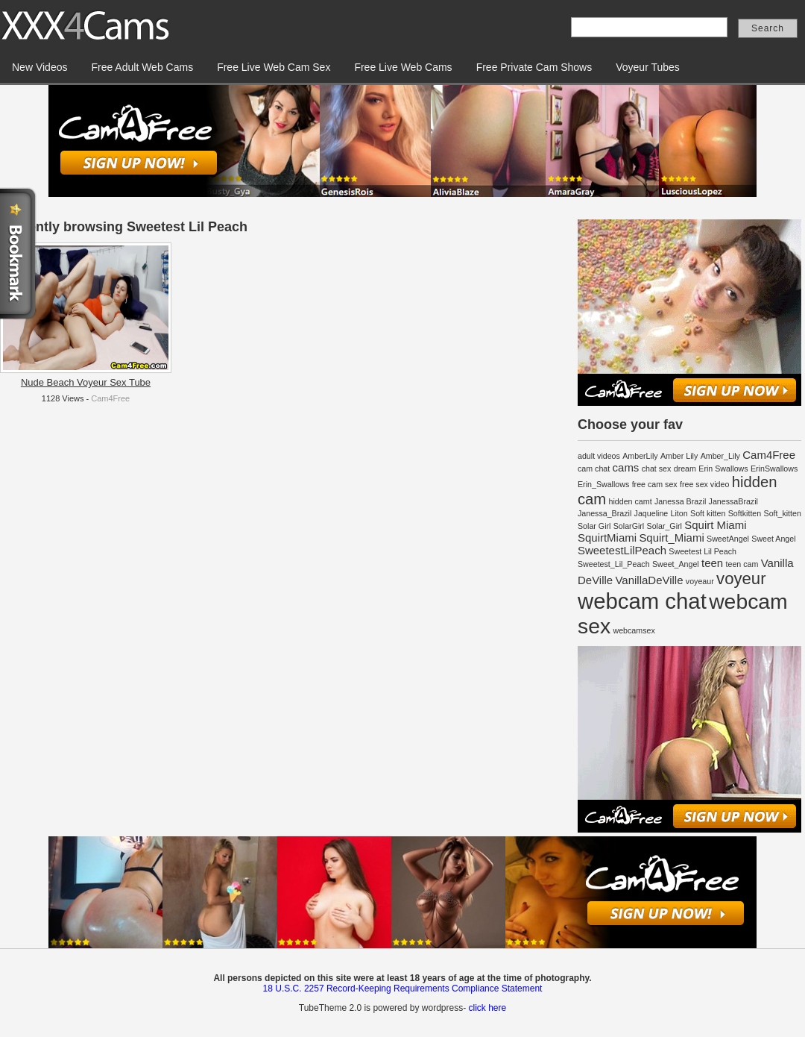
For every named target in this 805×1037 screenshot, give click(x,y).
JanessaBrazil (733, 501)
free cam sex (655, 484)
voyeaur (700, 581)
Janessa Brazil (680, 501)
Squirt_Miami (671, 537)
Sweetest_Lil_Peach (614, 564)
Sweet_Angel (675, 564)
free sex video (704, 484)
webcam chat (642, 601)
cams (626, 467)
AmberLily (639, 455)
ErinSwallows (774, 468)
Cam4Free (110, 398)
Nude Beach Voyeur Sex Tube (86, 382)
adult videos (599, 455)
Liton (679, 513)
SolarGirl (628, 525)
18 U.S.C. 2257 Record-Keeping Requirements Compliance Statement (403, 988)
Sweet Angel (773, 538)
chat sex (657, 468)
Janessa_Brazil (604, 513)
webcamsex (633, 630)
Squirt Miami (715, 524)
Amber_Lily (720, 455)
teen (712, 563)
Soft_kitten (782, 513)
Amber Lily (679, 455)
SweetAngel (728, 538)
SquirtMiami (607, 537)
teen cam (742, 564)
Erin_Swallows (603, 484)
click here (487, 1008)
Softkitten (744, 513)
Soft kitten (707, 513)
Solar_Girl (664, 525)
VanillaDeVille (650, 580)
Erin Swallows (723, 468)
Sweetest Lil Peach (702, 551)
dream (685, 468)
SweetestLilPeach (622, 550)
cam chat (594, 468)
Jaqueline (651, 513)
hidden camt (630, 501)
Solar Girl (594, 525)
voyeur (740, 578)
